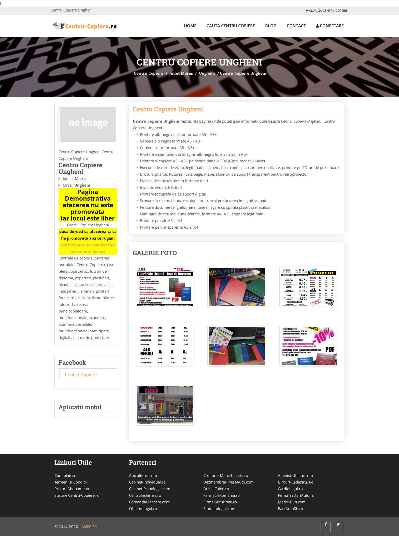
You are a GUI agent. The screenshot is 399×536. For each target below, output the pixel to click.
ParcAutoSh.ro (290, 508)
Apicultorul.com (143, 475)
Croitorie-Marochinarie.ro (225, 475)
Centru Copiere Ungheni (168, 109)
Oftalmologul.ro (143, 508)
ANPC (86, 526)
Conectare (330, 26)
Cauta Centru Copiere (231, 26)
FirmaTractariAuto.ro (296, 495)
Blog (271, 26)
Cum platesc (65, 475)
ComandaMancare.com (149, 501)
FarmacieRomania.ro (221, 495)
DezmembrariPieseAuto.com (228, 482)
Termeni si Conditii (70, 482)
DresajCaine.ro (216, 488)
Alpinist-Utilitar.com (295, 475)
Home (190, 26)
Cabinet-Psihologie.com (149, 488)
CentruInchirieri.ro (145, 495)
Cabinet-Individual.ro (147, 482)
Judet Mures (181, 73)
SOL (95, 526)
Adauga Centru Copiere (327, 10)
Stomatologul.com (219, 508)
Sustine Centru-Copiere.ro (76, 495)
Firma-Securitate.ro (220, 501)
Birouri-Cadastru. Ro (296, 482)
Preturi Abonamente (72, 488)
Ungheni (207, 73)
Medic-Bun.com (292, 501)
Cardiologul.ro (290, 488)
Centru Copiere (148, 73)
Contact (296, 26)
